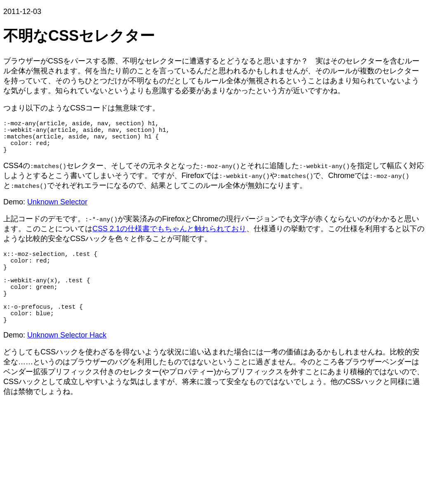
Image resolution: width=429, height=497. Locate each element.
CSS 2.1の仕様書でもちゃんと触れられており (169, 237)
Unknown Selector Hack (66, 361)
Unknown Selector (57, 210)
